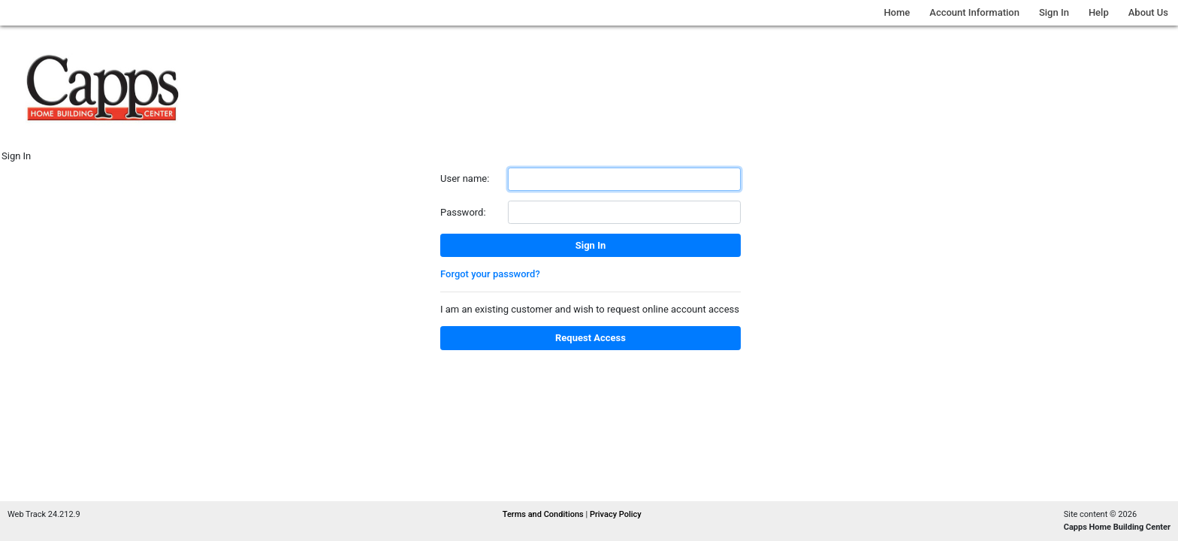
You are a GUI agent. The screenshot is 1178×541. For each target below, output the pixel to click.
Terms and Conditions (544, 514)
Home (897, 12)
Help (1099, 12)
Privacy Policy (616, 514)
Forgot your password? (490, 274)
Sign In (1054, 12)
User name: (464, 178)
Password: (463, 212)
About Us (1148, 12)
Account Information (974, 12)
